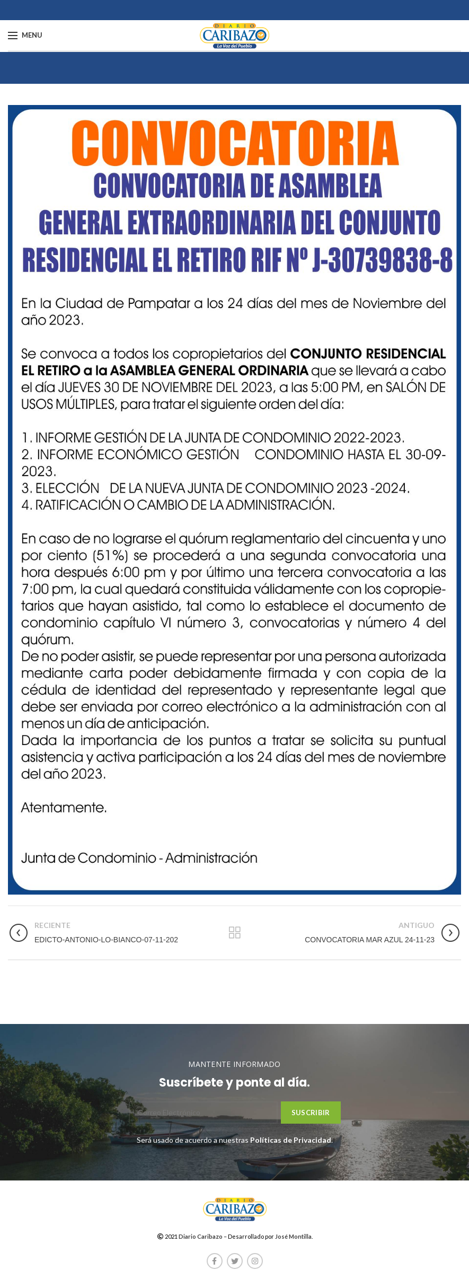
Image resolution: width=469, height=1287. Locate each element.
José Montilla (293, 1236)
